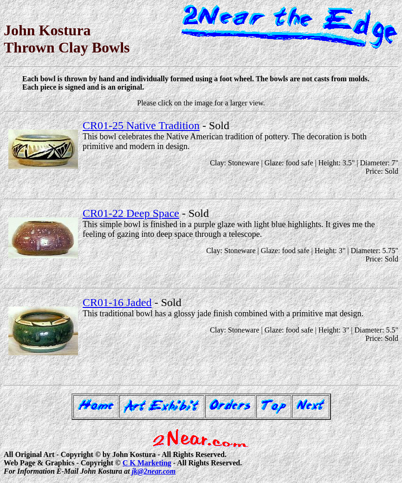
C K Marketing (147, 463)
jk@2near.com (154, 471)
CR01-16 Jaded (117, 302)
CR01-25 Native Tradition (141, 125)
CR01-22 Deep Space (131, 213)
